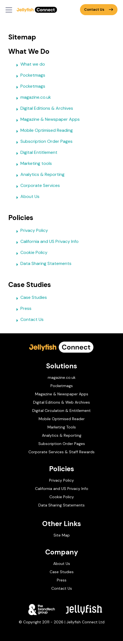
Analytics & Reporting (39, 175)
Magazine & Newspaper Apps (47, 120)
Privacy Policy (31, 231)
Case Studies (30, 298)
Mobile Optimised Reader (62, 418)
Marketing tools (33, 164)
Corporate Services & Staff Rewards (61, 451)
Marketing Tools (61, 427)
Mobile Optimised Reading (43, 131)
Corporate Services (37, 186)
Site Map (62, 535)
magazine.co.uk (32, 98)
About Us (26, 197)
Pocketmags (29, 76)
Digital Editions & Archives (43, 109)
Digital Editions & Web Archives (61, 402)
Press (22, 309)
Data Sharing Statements (42, 264)
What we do (29, 65)
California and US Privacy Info (46, 242)
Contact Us (98, 9)
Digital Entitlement (35, 153)
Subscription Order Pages (43, 142)
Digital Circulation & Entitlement (61, 410)
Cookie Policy (30, 253)
